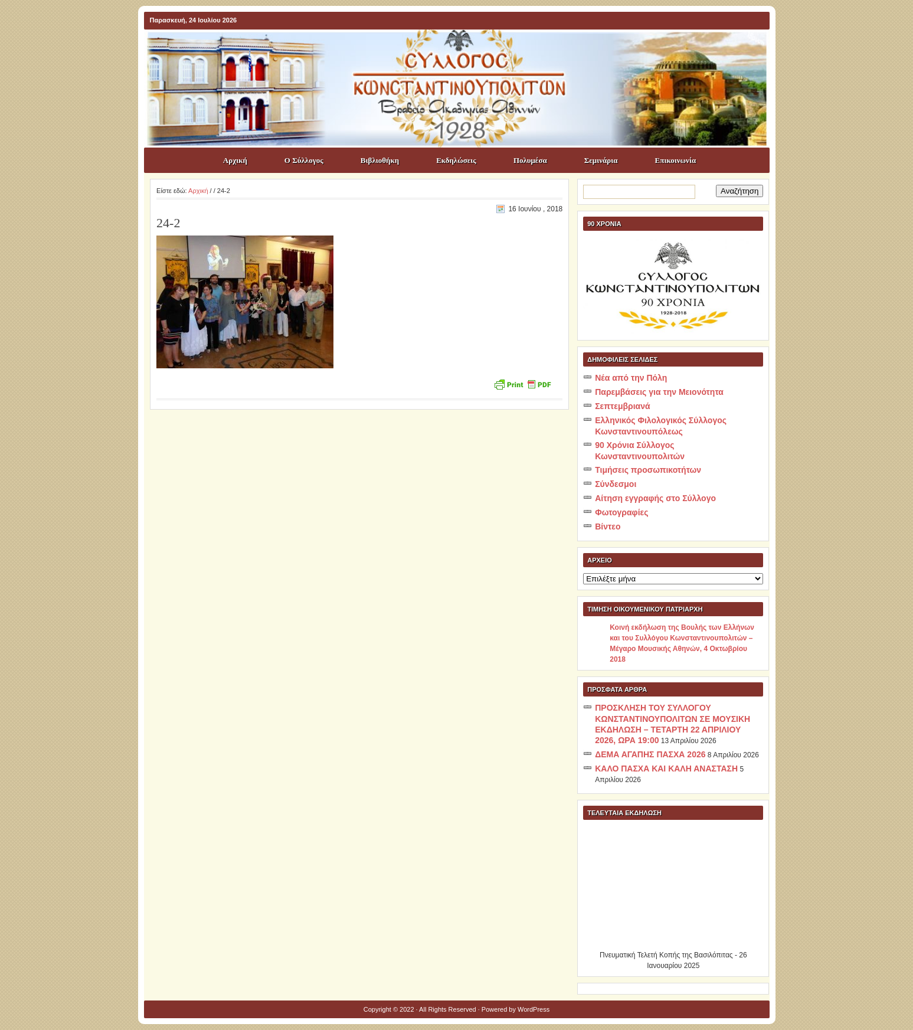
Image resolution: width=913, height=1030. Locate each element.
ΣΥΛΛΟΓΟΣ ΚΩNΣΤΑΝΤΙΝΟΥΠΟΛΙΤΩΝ (463, 50)
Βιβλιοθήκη (380, 160)
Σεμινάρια (601, 160)
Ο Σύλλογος (303, 160)
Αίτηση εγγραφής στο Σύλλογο (655, 498)
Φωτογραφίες (621, 512)
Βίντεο (607, 526)
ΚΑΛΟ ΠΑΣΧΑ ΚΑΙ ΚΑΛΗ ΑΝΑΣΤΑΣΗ (666, 768)
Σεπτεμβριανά (622, 406)
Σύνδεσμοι (615, 484)
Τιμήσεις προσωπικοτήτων (648, 470)
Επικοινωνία (675, 160)
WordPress (533, 1009)
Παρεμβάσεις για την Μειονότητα (659, 392)
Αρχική (235, 160)
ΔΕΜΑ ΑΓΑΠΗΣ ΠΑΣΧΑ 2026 (650, 754)
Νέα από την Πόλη (631, 377)
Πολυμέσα (530, 160)
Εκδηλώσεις (456, 160)
